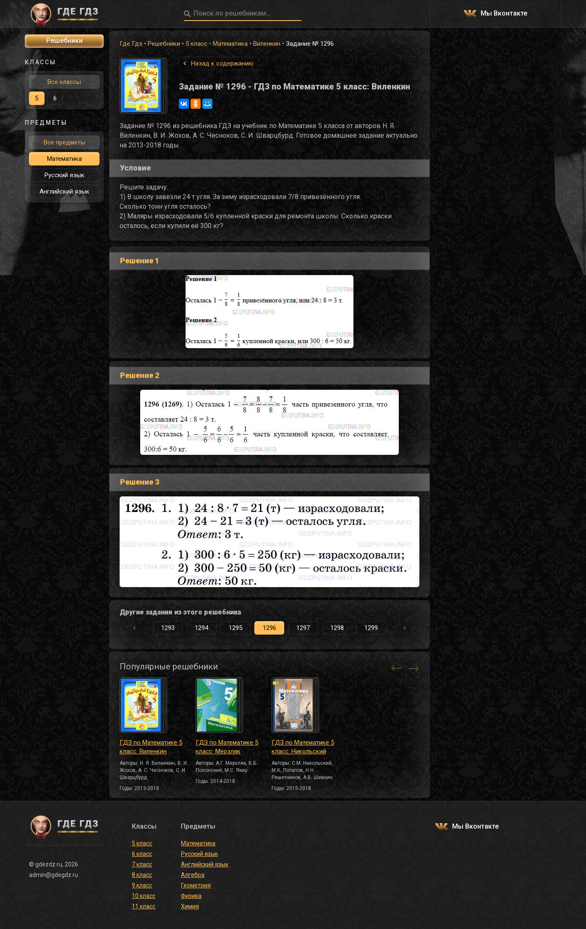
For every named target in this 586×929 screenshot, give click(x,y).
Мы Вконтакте (504, 13)
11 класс (143, 906)
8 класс (142, 874)
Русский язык (64, 175)
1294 (201, 628)
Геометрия (196, 885)
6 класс (142, 853)
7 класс (142, 864)
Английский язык (64, 191)
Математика (230, 43)
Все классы (64, 82)
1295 (235, 628)
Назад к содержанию (222, 63)
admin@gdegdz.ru (53, 874)
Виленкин (266, 43)
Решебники (164, 43)
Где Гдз (131, 43)
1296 (269, 628)
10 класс (143, 895)
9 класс (142, 885)
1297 (303, 628)
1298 (337, 628)
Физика (191, 895)
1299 (371, 628)
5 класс (196, 43)
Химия (190, 906)
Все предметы (64, 142)
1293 (168, 628)
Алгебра (192, 874)
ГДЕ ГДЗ (64, 14)
